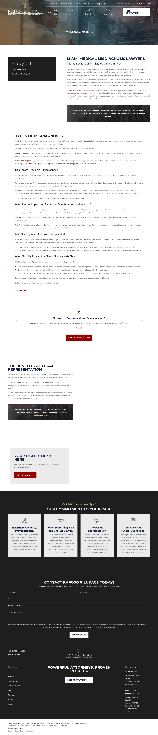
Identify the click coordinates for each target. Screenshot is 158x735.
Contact (11, 704)
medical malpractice (91, 90)
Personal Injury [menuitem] (69, 12)
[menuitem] (32, 69)
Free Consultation (136, 12)
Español (101, 3)
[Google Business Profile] (143, 652)
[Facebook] (149, 652)
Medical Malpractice (15, 686)
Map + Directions (131, 684)
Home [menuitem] (48, 12)
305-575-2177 (143, 3)
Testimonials (67, 3)
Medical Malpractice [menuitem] (88, 12)
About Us (11, 676)
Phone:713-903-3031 (132, 706)
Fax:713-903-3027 (131, 709)
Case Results (52, 3)
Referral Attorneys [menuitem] (108, 12)
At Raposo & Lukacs (74, 90)
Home (10, 672)
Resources (89, 3)
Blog (79, 3)
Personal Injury (13, 681)
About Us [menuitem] (57, 12)
